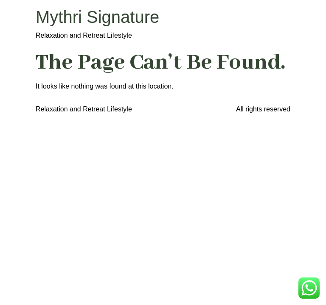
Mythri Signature (97, 17)
